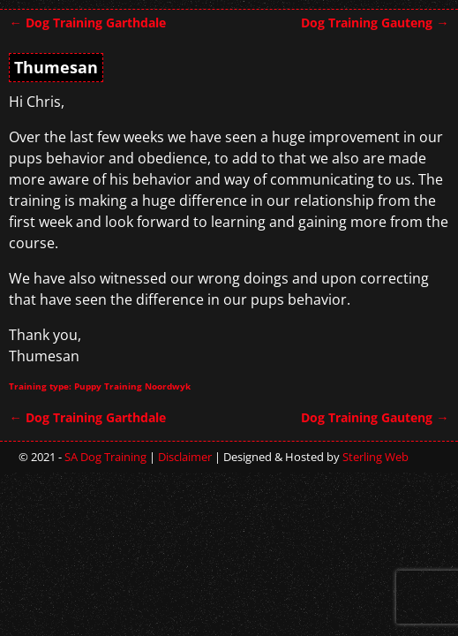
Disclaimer (185, 457)
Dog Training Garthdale (87, 22)
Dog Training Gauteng (374, 22)
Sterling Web (375, 457)
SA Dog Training (105, 457)
